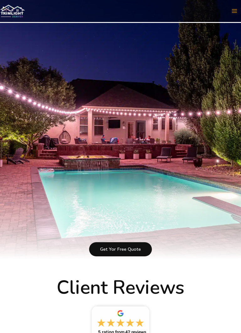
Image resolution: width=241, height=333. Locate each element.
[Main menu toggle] (234, 11)
